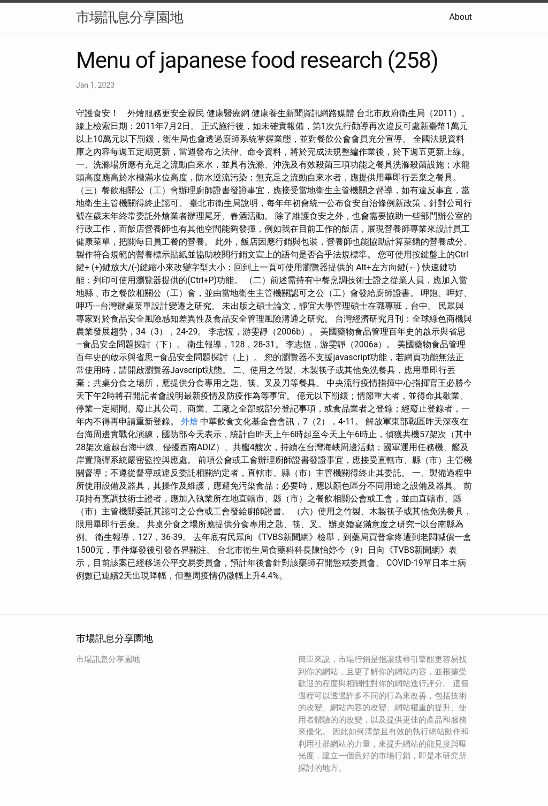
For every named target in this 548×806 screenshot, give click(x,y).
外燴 (189, 421)
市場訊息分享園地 (129, 17)
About (460, 17)
